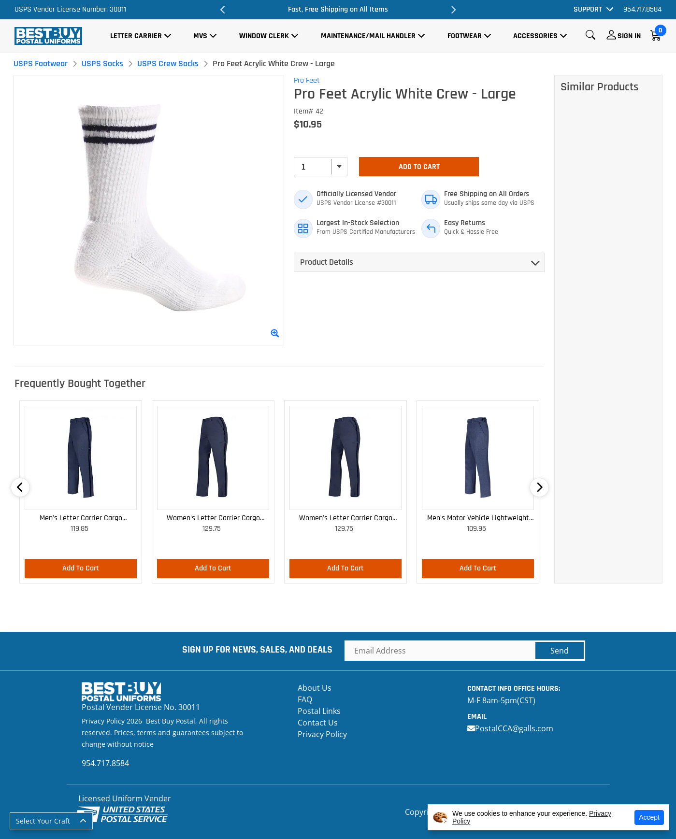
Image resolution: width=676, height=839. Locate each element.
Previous (223, 9)
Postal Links (319, 711)
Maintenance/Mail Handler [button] (368, 36)
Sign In (629, 36)
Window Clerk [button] (264, 36)
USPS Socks (102, 63)
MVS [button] (200, 36)
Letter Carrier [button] (136, 36)
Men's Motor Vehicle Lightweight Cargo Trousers (478, 518)
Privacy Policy (322, 734)
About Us (314, 688)
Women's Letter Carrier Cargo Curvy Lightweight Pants (345, 518)
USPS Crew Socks (168, 63)
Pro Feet (307, 80)
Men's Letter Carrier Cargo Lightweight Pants (81, 518)
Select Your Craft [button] (43, 820)
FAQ (305, 699)
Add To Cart (419, 167)
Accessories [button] (535, 36)
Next (453, 9)
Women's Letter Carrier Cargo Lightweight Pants (213, 518)
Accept (649, 817)
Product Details (326, 262)
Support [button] (588, 9)
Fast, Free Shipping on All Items (338, 9)
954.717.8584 (642, 9)
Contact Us (318, 722)
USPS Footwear (41, 63)
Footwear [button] (464, 36)
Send (559, 650)
